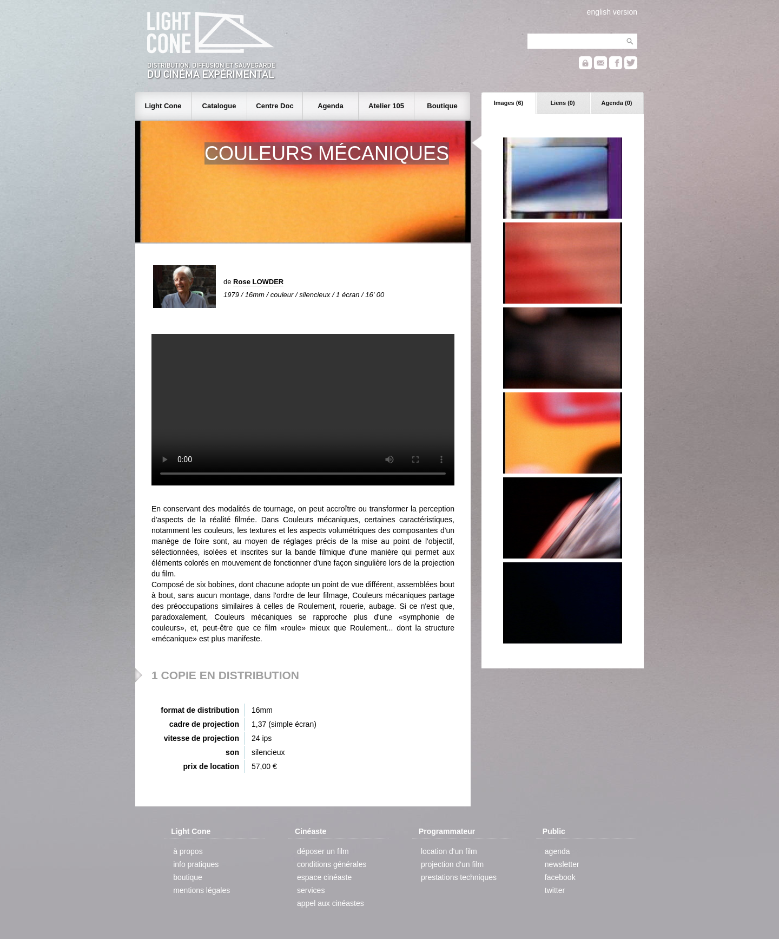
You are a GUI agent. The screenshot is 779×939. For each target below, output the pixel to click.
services (311, 890)
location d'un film (449, 851)
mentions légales (201, 890)
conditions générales (331, 864)
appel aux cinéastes (330, 903)
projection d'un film (452, 864)
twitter (555, 890)
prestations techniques (459, 877)
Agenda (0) (617, 103)
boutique (187, 877)
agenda (557, 851)
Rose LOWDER (258, 282)
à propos (187, 851)
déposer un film (323, 851)
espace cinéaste (324, 877)
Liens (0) (562, 103)
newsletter (562, 864)
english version (612, 12)
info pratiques (196, 864)
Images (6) (508, 103)
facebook (560, 877)
